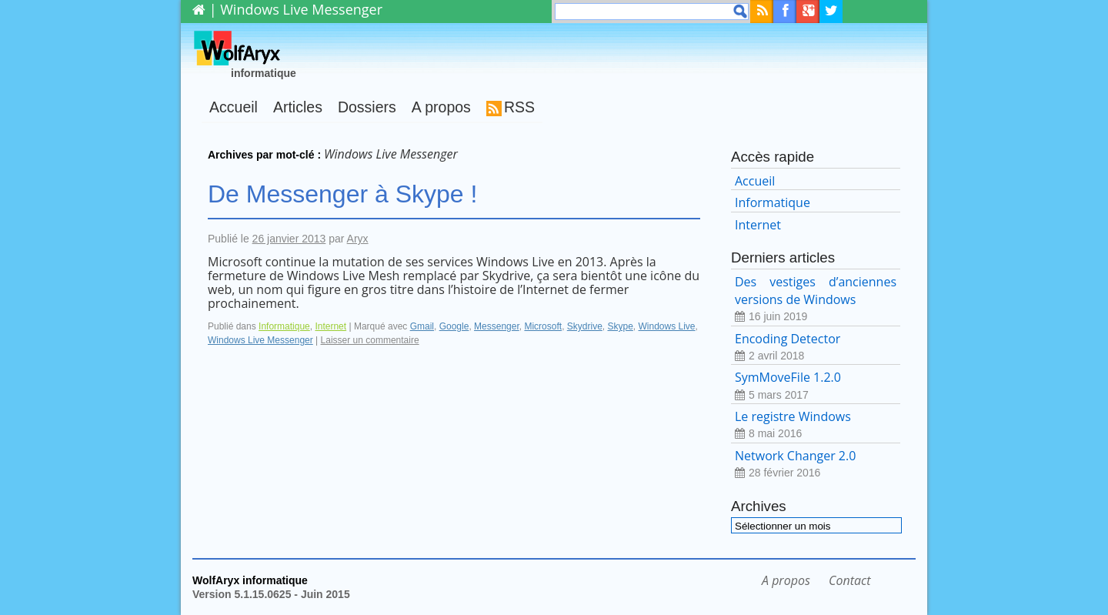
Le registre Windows (815, 425)
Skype (619, 326)
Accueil (233, 107)
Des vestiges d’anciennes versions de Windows (815, 299)
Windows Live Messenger (260, 340)
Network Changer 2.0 (815, 464)
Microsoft (543, 326)
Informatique (284, 326)
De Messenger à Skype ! (342, 194)
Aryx (358, 238)
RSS (519, 107)
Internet (330, 326)
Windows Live (667, 326)
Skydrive (584, 326)
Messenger (496, 326)
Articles (297, 107)
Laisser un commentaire (370, 340)
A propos (441, 107)
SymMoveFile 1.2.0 (815, 386)
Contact (849, 580)
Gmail (422, 326)
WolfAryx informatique (250, 580)
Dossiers (367, 107)
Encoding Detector (815, 347)
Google (454, 326)
